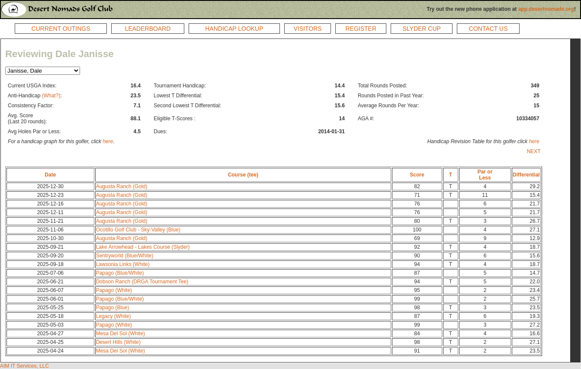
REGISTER (360, 28)
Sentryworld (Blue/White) (125, 256)
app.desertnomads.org (546, 9)
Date (50, 175)
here (108, 141)
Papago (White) (114, 290)
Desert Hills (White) (118, 342)
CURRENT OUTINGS (61, 28)
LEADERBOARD (148, 28)
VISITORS (308, 28)
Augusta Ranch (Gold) (122, 186)
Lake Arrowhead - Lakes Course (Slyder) (143, 247)
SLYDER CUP (421, 28)
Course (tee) (243, 175)
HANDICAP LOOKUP (234, 28)
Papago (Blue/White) (120, 273)
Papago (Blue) (112, 308)
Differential (526, 175)
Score (417, 175)
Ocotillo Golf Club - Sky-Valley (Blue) (138, 230)
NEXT (534, 151)
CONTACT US (488, 28)
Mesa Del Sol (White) (120, 333)
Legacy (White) (113, 316)
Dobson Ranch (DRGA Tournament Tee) (142, 282)
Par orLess (485, 175)
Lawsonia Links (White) (123, 264)
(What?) (51, 96)
